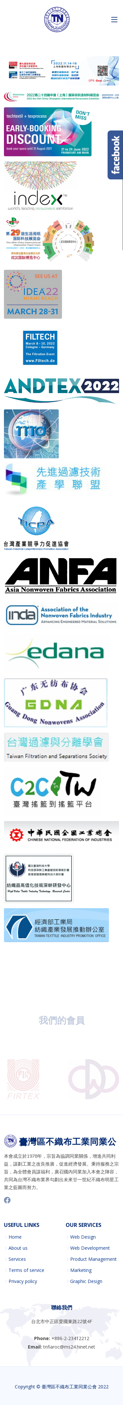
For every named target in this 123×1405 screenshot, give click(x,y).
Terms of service (26, 1270)
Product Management (93, 1259)
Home (15, 1237)
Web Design (83, 1237)
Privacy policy (23, 1281)
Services (17, 1259)
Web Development (90, 1248)
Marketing (81, 1270)
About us (18, 1248)
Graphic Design (86, 1281)
